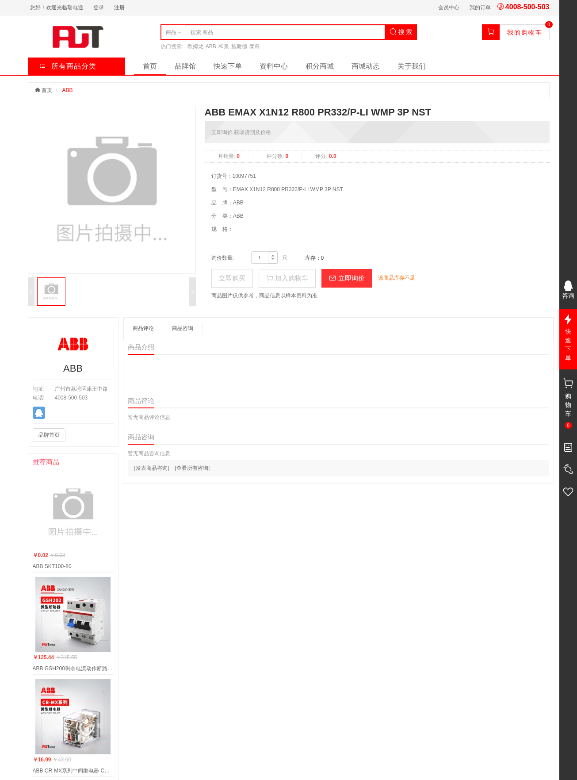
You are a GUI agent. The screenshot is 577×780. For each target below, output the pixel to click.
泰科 (254, 46)
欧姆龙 (195, 46)
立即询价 (346, 278)
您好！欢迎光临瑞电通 (56, 7)
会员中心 (448, 7)
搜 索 (401, 31)
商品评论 (143, 328)
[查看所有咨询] (192, 468)
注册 (119, 7)
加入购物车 (287, 278)
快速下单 (228, 66)
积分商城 (320, 66)
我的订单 (480, 7)
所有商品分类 (67, 66)
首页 (150, 66)
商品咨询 (182, 328)
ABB (211, 46)
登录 (98, 7)
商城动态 (366, 66)
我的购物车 (525, 32)
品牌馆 (185, 66)
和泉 (223, 46)
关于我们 (411, 66)
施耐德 (239, 46)
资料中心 (274, 66)
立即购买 (232, 278)
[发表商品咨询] (151, 468)
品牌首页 (49, 435)
